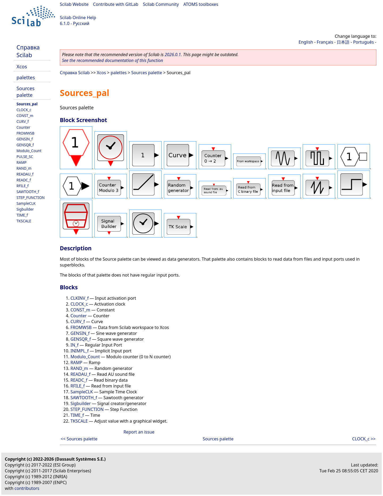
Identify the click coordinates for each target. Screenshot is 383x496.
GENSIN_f (24, 138)
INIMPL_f (79, 351)
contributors (27, 488)
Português (363, 42)
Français (325, 42)
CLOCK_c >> (364, 439)
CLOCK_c (23, 109)
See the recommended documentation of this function (112, 60)
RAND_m (23, 168)
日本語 (343, 42)
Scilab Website (74, 4)
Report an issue (138, 432)
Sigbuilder (25, 209)
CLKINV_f (79, 298)
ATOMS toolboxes (201, 4)
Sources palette (25, 91)
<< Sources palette (79, 439)
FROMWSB (25, 133)
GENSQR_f (25, 144)
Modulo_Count (28, 150)
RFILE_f (22, 185)
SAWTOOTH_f (27, 191)
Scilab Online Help (78, 17)
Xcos (21, 66)
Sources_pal (27, 103)
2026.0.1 (173, 54)
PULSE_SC (24, 156)
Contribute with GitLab (115, 4)
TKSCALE (23, 220)
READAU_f (25, 174)
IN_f (74, 345)
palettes (25, 77)
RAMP (21, 162)
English (306, 42)
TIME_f (22, 215)
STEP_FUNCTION (30, 197)
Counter (23, 127)
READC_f (23, 179)
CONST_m (24, 115)
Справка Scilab (28, 51)
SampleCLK (25, 203)
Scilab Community (161, 4)
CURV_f (22, 121)
